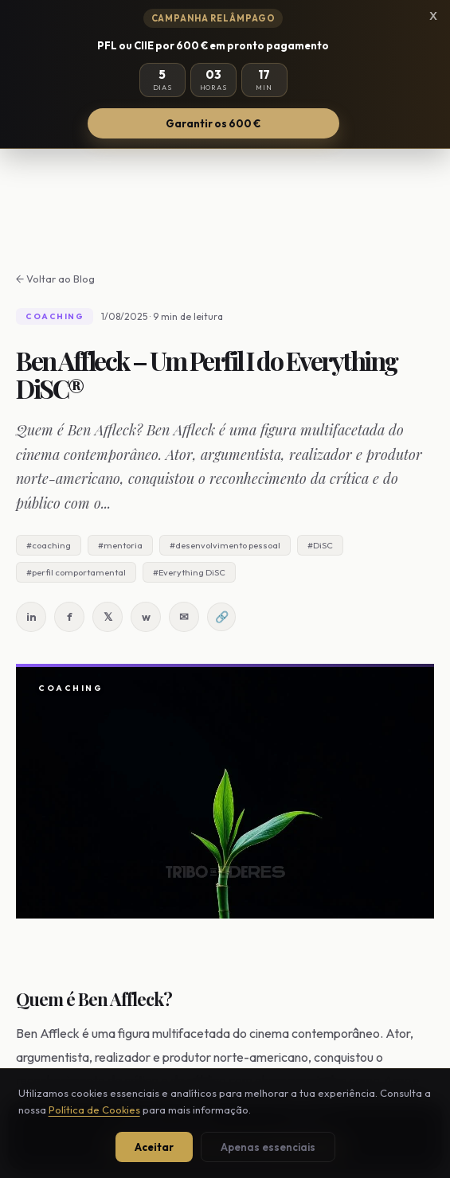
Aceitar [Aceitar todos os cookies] (154, 1147)
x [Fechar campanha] (433, 14)
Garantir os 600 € (213, 123)
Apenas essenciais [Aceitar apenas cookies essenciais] (268, 1147)
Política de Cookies (94, 1109)
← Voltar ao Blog (55, 278)
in (31, 617)
